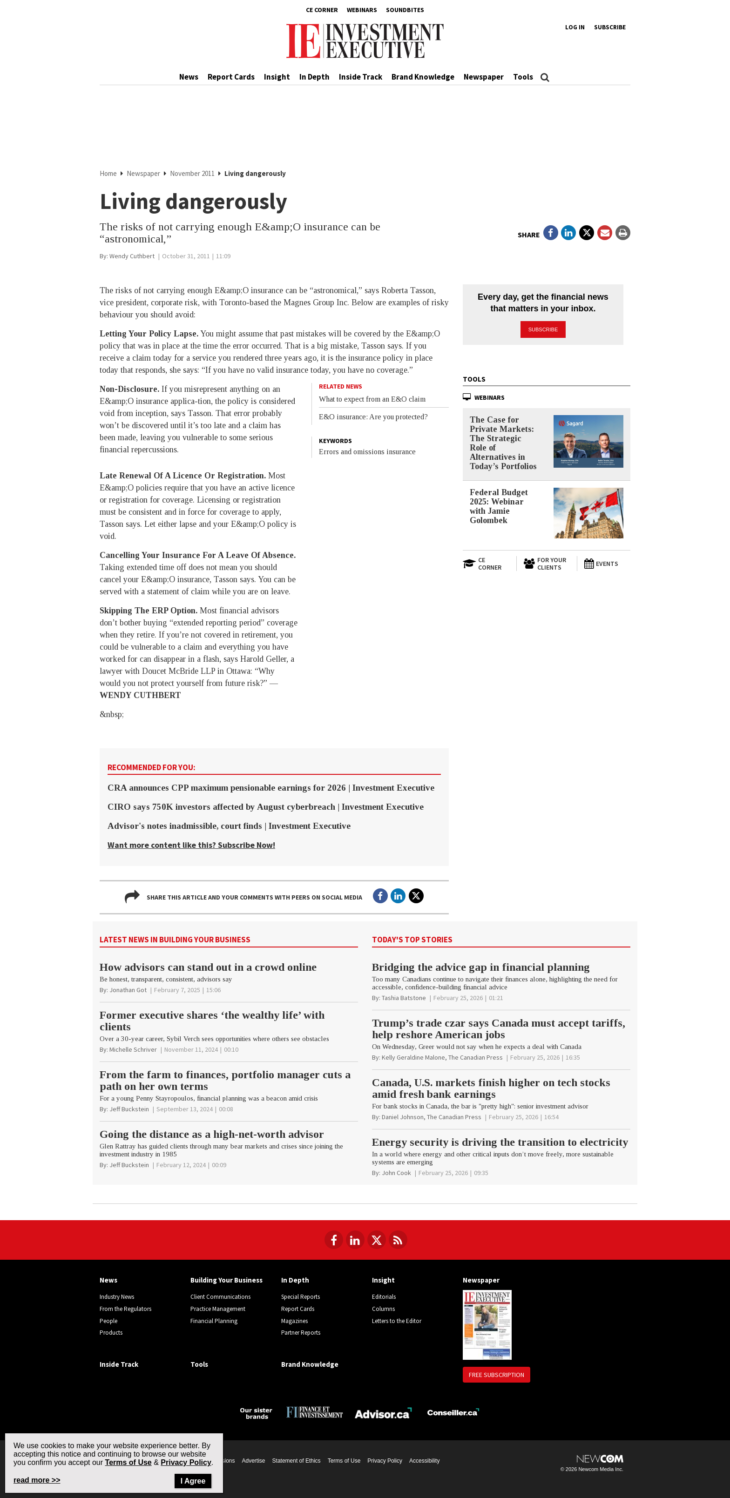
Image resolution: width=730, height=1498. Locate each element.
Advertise (253, 1461)
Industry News (117, 1297)
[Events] (607, 563)
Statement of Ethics (296, 1461)
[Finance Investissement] (314, 1412)
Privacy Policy (384, 1461)
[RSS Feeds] (398, 1239)
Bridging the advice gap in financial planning (481, 967)
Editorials (384, 1297)
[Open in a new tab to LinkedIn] (568, 232)
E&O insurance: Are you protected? (373, 417)
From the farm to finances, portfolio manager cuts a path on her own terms (225, 1080)
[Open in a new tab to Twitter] (586, 232)
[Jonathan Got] (128, 990)
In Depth (314, 77)
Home (109, 173)
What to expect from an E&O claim (372, 399)
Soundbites (405, 10)
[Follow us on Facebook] (333, 1239)
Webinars (362, 10)
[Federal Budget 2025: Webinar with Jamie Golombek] (588, 513)
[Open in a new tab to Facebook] (550, 232)
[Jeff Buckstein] (129, 1109)
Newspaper (484, 77)
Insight (277, 77)
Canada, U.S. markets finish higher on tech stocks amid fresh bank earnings (491, 1088)
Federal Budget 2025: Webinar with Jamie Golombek (499, 506)
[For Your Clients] (546, 563)
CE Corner (322, 10)
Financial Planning (213, 1321)
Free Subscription (496, 1374)
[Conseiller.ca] (453, 1412)
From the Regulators (125, 1309)
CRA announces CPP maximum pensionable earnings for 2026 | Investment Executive (271, 788)
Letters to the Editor (396, 1321)
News (188, 77)
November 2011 (193, 173)
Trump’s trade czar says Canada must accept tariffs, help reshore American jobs (498, 1029)
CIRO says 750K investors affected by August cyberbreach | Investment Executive (266, 807)
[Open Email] (604, 232)
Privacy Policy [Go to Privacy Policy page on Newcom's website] (186, 1462)
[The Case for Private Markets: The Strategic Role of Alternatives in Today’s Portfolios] (588, 441)
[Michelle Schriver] (133, 1049)
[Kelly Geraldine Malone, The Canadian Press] (442, 1057)
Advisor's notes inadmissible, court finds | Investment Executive (229, 826)
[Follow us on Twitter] (376, 1239)
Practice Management (217, 1309)
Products (111, 1333)
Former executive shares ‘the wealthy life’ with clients (212, 1021)
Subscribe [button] (543, 329)
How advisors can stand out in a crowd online (208, 967)
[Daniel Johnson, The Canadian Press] (431, 1117)
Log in (575, 27)
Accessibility (424, 1461)
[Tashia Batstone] (404, 998)
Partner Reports (300, 1333)
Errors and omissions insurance (367, 452)
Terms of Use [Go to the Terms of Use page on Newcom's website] (128, 1462)
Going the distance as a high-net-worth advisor (212, 1134)
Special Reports (300, 1297)
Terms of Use (344, 1461)
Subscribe (610, 27)
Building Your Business (226, 1280)
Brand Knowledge (423, 77)
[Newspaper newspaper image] (487, 1325)
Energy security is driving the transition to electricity (500, 1142)
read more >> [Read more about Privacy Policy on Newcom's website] (37, 1480)
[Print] (622, 232)
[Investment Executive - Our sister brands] (256, 1412)
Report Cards (231, 77)
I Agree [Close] (193, 1481)
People (108, 1321)
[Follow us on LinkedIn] (355, 1239)
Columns (383, 1309)
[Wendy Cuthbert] (132, 256)
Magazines (294, 1321)
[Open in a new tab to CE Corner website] (486, 563)
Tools (523, 77)
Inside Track (360, 77)
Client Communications (220, 1297)
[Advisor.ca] (384, 1412)
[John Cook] (396, 1173)
